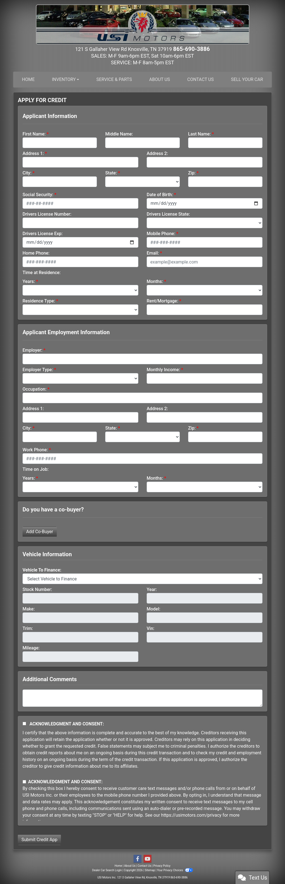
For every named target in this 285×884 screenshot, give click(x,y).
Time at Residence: (42, 272)
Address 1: (33, 153)
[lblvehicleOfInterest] (142, 578)
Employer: (32, 350)
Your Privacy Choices (175, 869)
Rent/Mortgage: (162, 300)
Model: (153, 608)
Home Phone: (36, 252)
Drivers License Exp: (43, 233)
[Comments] (142, 697)
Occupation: (34, 388)
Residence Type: (39, 300)
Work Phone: (35, 449)
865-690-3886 (191, 49)
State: (111, 172)
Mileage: (31, 647)
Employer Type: (38, 369)
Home (118, 865)
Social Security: (38, 194)
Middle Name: (119, 133)
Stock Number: (37, 589)
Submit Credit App (39, 839)
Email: (153, 252)
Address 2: (157, 153)
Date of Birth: (160, 194)
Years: (29, 281)
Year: (152, 589)
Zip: (192, 172)
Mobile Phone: (161, 233)
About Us (130, 865)
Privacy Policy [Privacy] (162, 865)
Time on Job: (35, 469)
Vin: (150, 628)
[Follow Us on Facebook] (137, 859)
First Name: (34, 133)
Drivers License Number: (47, 213)
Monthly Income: (163, 369)
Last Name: (199, 133)
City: (27, 172)
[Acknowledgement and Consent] (24, 723)
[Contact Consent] (24, 781)
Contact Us (144, 865)
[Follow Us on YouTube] (147, 859)
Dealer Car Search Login (107, 869)
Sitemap (150, 869)
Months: (155, 281)
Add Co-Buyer (39, 531)
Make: (29, 608)
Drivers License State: (168, 213)
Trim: (28, 628)
